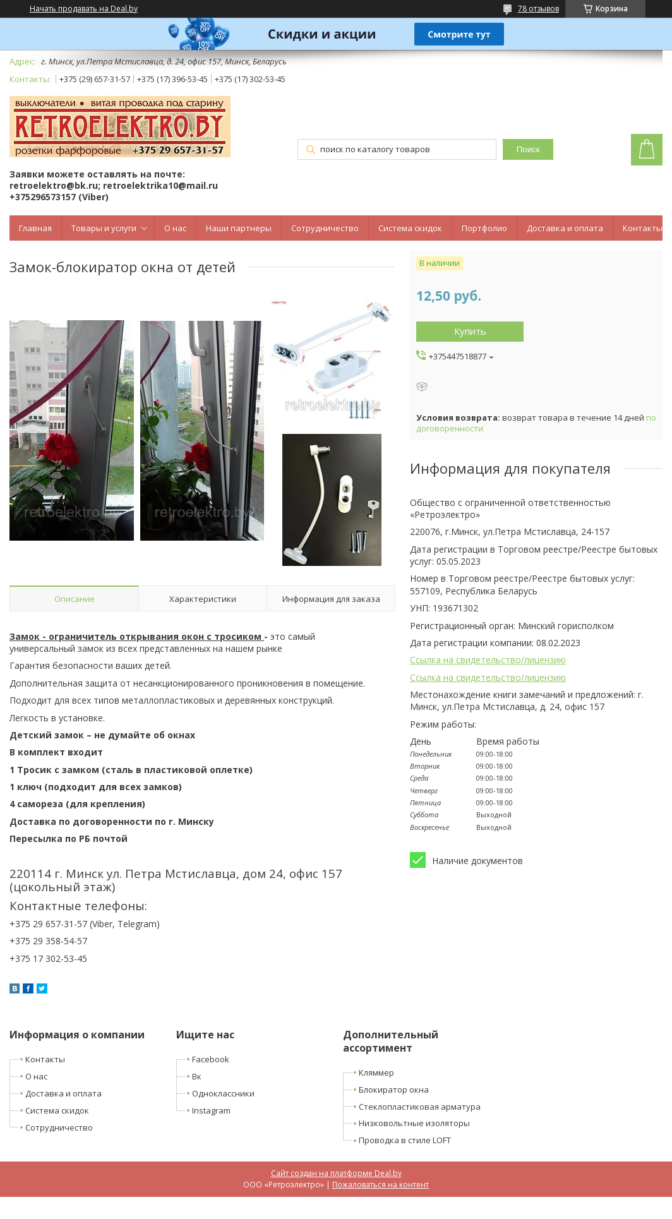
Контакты (643, 228)
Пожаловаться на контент (380, 1184)
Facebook (210, 1059)
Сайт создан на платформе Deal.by (336, 1173)
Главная (35, 228)
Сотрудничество (325, 228)
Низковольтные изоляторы (414, 1123)
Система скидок (410, 228)
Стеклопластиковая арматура (420, 1106)
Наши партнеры (239, 228)
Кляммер (376, 1072)
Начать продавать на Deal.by (84, 8)
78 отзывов (538, 8)
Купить (470, 331)
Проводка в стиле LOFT (405, 1140)
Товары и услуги (103, 228)
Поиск (528, 149)
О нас (175, 228)
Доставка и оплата (565, 228)
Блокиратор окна (394, 1089)
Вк (196, 1076)
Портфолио (484, 228)
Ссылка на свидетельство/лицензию (488, 660)
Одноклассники (223, 1093)
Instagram (211, 1110)
